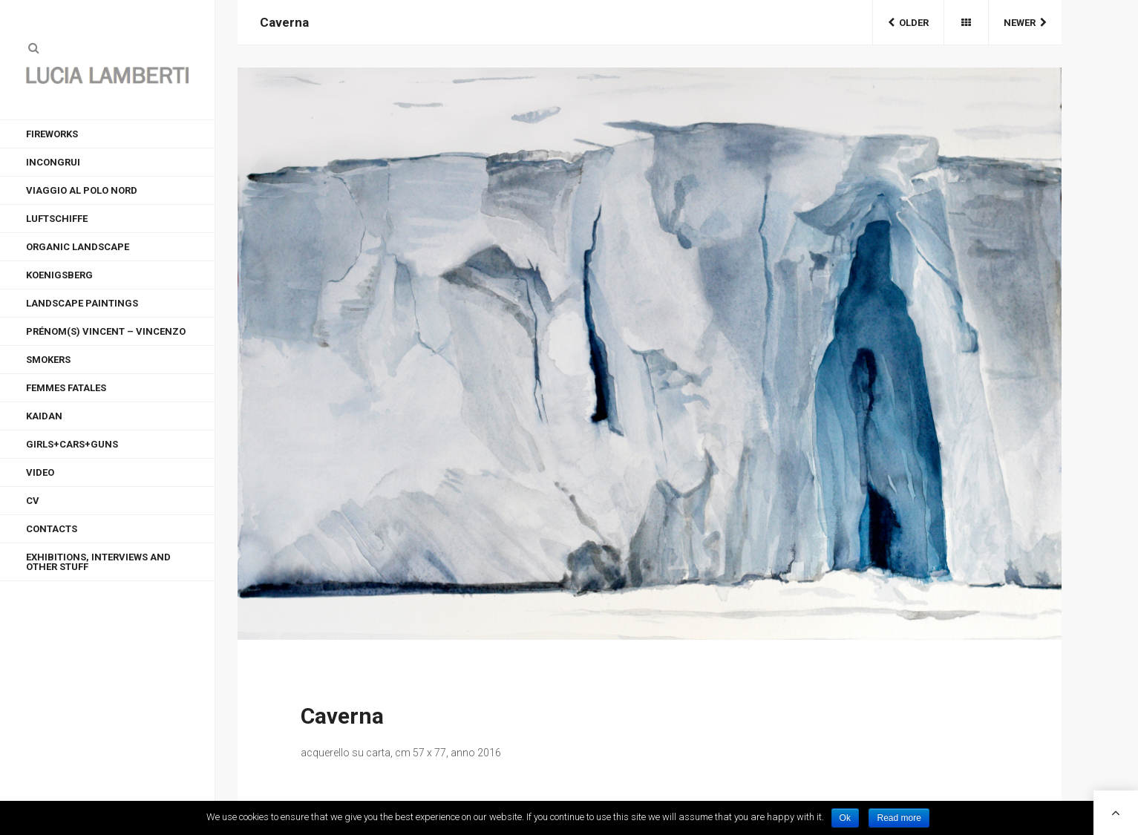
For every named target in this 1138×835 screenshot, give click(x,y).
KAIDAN (44, 416)
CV (32, 500)
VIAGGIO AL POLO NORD (81, 190)
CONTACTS (51, 528)
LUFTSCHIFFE (57, 218)
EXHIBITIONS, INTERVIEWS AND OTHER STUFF (98, 561)
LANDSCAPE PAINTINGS (82, 303)
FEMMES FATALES (66, 387)
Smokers (48, 359)
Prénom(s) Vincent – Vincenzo (106, 331)
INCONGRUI (53, 162)
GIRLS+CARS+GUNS (72, 444)
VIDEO (40, 472)
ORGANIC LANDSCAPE (77, 246)
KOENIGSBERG (59, 275)
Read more (898, 818)
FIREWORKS (52, 134)
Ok (845, 818)
